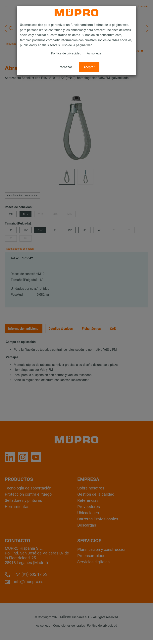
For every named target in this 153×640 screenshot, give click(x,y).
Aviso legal (94, 53)
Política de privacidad (66, 53)
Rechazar (65, 67)
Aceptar (89, 67)
